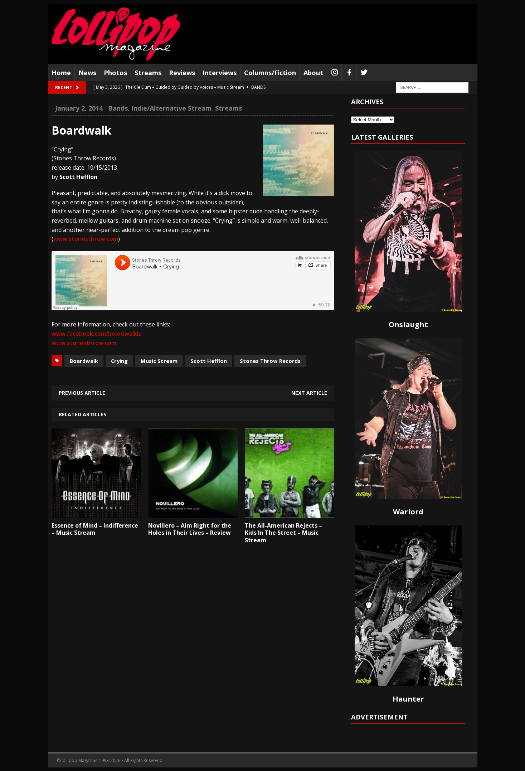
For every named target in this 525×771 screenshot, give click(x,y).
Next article (309, 392)
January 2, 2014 (79, 108)
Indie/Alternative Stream (171, 108)
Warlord (408, 512)
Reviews (182, 72)
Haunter (408, 699)
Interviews (220, 72)
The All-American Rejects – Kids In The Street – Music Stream (283, 533)
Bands (118, 108)
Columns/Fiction (270, 72)
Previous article (82, 392)
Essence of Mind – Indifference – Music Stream (95, 529)
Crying (119, 360)
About (313, 72)
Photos (115, 72)
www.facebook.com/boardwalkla (97, 334)
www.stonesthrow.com (85, 239)
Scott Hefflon (208, 360)
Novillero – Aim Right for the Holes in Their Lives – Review (189, 529)
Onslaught (408, 324)
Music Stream (159, 360)
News (87, 72)
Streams (148, 72)
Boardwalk (84, 360)
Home (61, 72)
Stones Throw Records (270, 360)
